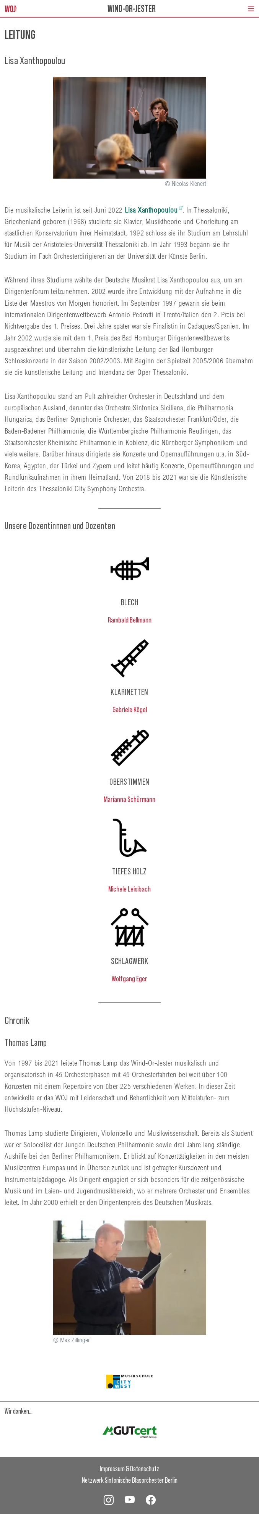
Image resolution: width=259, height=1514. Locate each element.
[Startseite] (11, 8)
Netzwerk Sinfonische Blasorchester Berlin (130, 1479)
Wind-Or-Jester (132, 8)
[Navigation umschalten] (251, 8)
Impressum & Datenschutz (129, 1468)
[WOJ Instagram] (109, 1499)
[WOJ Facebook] (151, 1499)
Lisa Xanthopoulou (151, 209)
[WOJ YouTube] (130, 1499)
